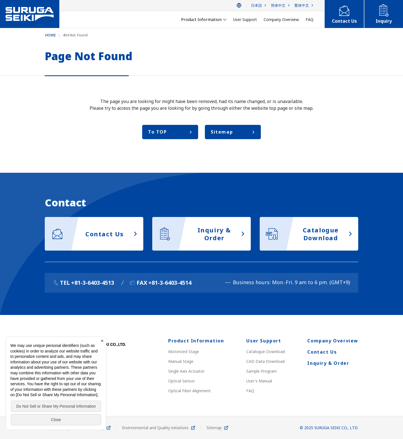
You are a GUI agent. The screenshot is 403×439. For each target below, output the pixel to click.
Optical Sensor (181, 381)
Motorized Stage (183, 351)
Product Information (196, 341)
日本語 (256, 5)
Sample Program (261, 371)
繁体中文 (301, 5)
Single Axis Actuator (186, 371)
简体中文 (278, 5)
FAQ (250, 390)
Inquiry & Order (328, 363)
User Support (263, 341)
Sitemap (214, 427)
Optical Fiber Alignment (189, 390)
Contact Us (322, 352)
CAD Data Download (265, 361)
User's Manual (259, 381)
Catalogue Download (265, 351)
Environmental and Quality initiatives (155, 427)
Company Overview (332, 341)
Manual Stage (180, 361)
